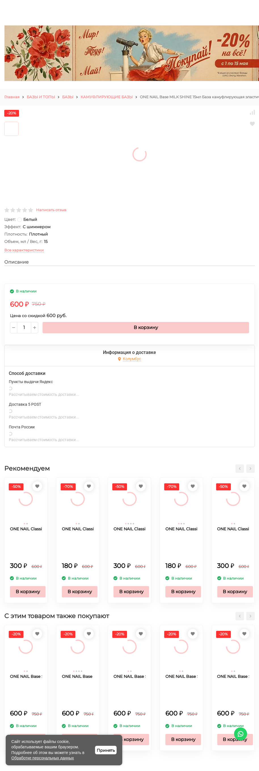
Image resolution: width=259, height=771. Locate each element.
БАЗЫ (67, 97)
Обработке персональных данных (42, 758)
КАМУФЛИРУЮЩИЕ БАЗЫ (107, 97)
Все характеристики (24, 250)
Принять (106, 750)
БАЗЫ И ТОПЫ (41, 97)
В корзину (146, 327)
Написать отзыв (51, 210)
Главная (12, 97)
